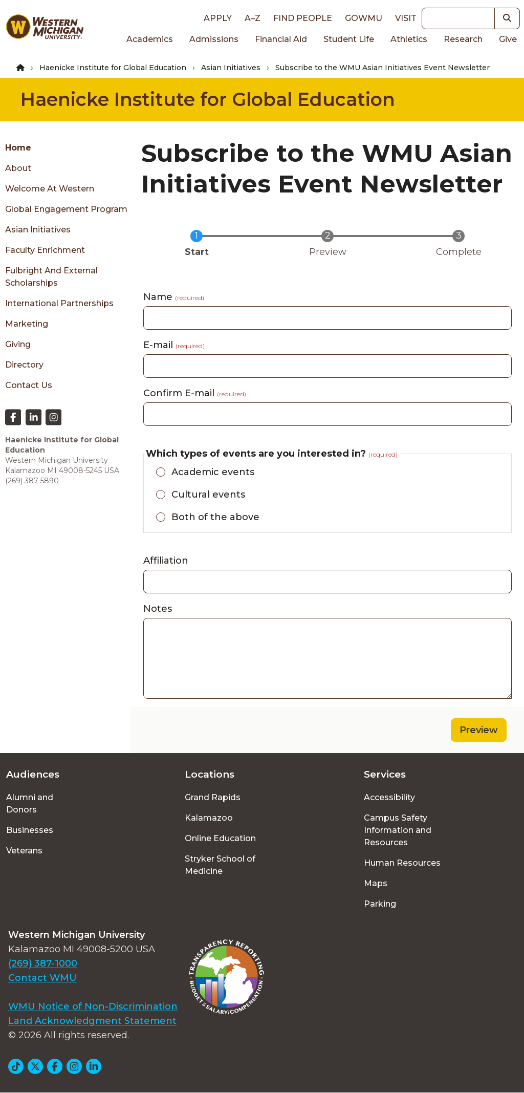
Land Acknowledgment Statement (92, 1020)
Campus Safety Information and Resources (397, 830)
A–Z (252, 18)
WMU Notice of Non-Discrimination (93, 1006)
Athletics (408, 39)
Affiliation (165, 560)
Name (173, 297)
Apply (218, 18)
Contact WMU (42, 977)
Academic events (212, 472)
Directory (24, 365)
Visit (406, 18)
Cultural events (208, 494)
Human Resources (402, 863)
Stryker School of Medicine (220, 865)
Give (508, 39)
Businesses (29, 830)
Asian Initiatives (230, 67)
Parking (380, 904)
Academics (149, 39)
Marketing (26, 324)
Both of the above (215, 517)
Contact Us (28, 385)
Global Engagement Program (66, 209)
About (18, 168)
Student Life (348, 39)
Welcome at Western (49, 189)
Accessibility (389, 797)
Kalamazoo (209, 818)
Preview (479, 730)
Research (463, 39)
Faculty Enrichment (45, 250)
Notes (157, 608)
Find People (302, 18)
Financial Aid (281, 39)
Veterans (24, 850)
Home (18, 148)
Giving (18, 344)
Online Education (220, 838)
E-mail (174, 345)
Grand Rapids (213, 797)
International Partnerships (59, 303)
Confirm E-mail (194, 393)
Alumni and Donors (29, 803)
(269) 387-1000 (42, 963)
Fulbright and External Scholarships (51, 277)
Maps (375, 883)
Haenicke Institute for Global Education (112, 67)
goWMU (363, 18)
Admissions (213, 39)
